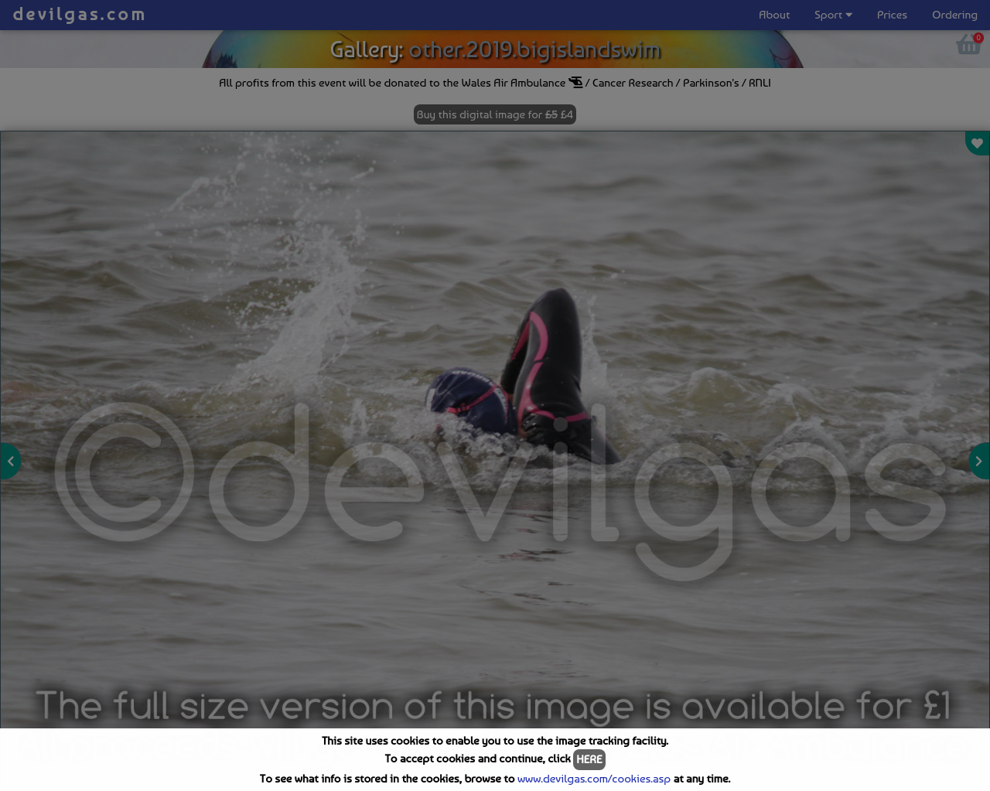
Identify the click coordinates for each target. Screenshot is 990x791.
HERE (589, 759)
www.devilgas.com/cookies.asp (594, 779)
